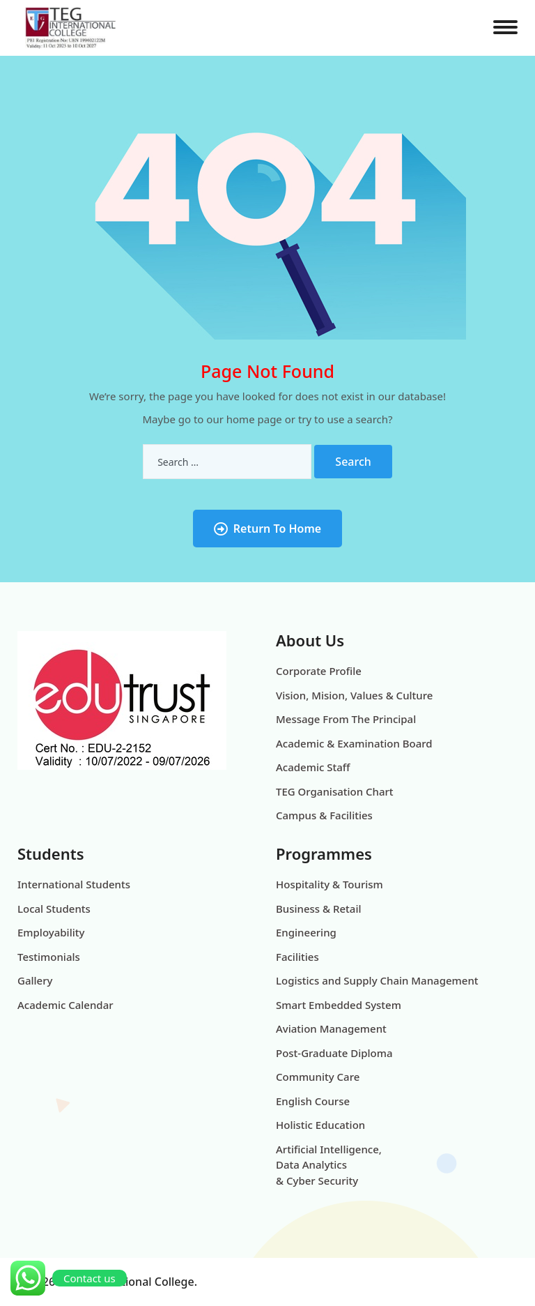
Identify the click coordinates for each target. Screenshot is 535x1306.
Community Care (317, 1077)
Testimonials (48, 957)
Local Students (54, 909)
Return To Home (267, 528)
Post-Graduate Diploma (334, 1053)
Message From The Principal (346, 719)
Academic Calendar (65, 1005)
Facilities (297, 957)
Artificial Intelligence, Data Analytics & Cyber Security (329, 1164)
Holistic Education (320, 1125)
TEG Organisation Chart (335, 791)
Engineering (306, 932)
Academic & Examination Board (354, 743)
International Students (73, 884)
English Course (313, 1101)
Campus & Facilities (324, 815)
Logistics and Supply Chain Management (377, 980)
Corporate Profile (319, 671)
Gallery (34, 980)
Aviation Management (331, 1028)
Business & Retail (319, 909)
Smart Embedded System (338, 1005)
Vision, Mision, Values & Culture (354, 695)
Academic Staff (313, 767)
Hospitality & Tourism (329, 884)
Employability (50, 932)
